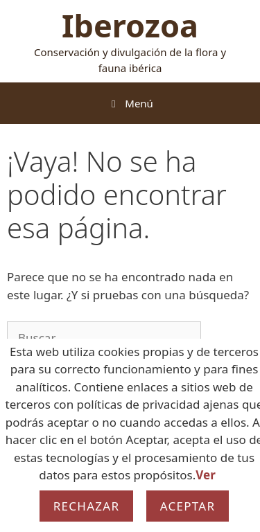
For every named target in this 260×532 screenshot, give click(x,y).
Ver (205, 475)
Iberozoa (130, 25)
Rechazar (86, 506)
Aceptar (188, 506)
